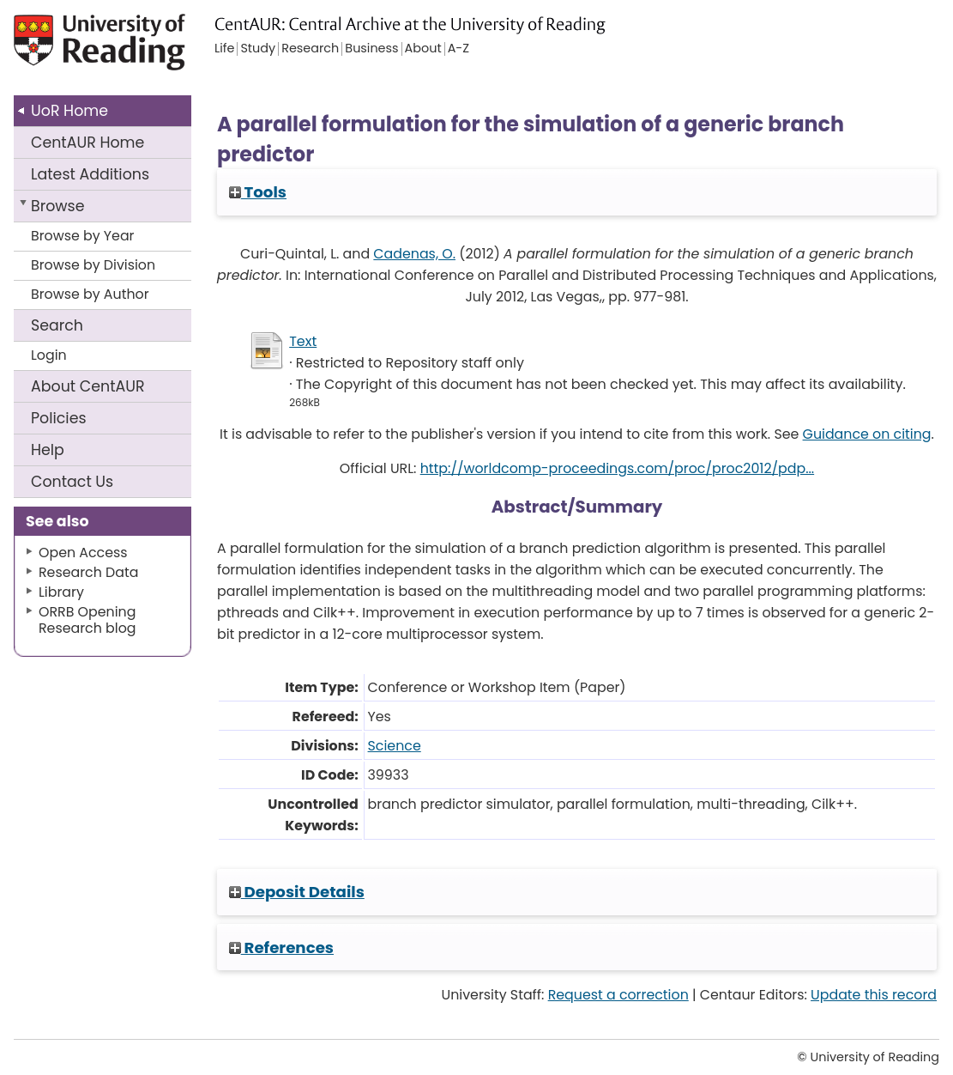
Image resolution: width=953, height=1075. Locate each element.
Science (394, 746)
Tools (258, 192)
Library (61, 592)
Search (57, 325)
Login (49, 355)
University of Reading (109, 49)
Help (47, 450)
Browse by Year (83, 236)
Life (224, 49)
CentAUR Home (87, 142)
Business (371, 49)
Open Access (83, 552)
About (88, 386)
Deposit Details (297, 891)
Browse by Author (90, 294)
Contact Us (72, 481)
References (281, 947)
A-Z (458, 49)
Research (310, 49)
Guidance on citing (867, 434)
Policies (59, 418)
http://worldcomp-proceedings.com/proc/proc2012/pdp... (617, 468)
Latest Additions (90, 174)
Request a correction (618, 995)
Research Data (88, 572)
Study (257, 49)
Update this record (874, 995)
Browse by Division (93, 265)
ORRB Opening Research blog (87, 620)
